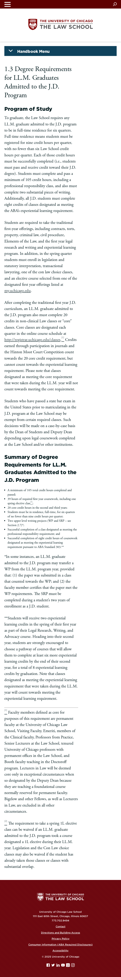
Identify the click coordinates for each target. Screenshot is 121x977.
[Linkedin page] (58, 966)
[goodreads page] (68, 966)
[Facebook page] (48, 966)
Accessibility (60, 950)
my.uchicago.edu (17, 290)
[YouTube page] (63, 966)
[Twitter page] (53, 966)
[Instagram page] (73, 966)
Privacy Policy (61, 938)
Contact (60, 926)
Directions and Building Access (60, 932)
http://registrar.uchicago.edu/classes (32, 339)
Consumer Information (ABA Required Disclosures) (60, 944)
